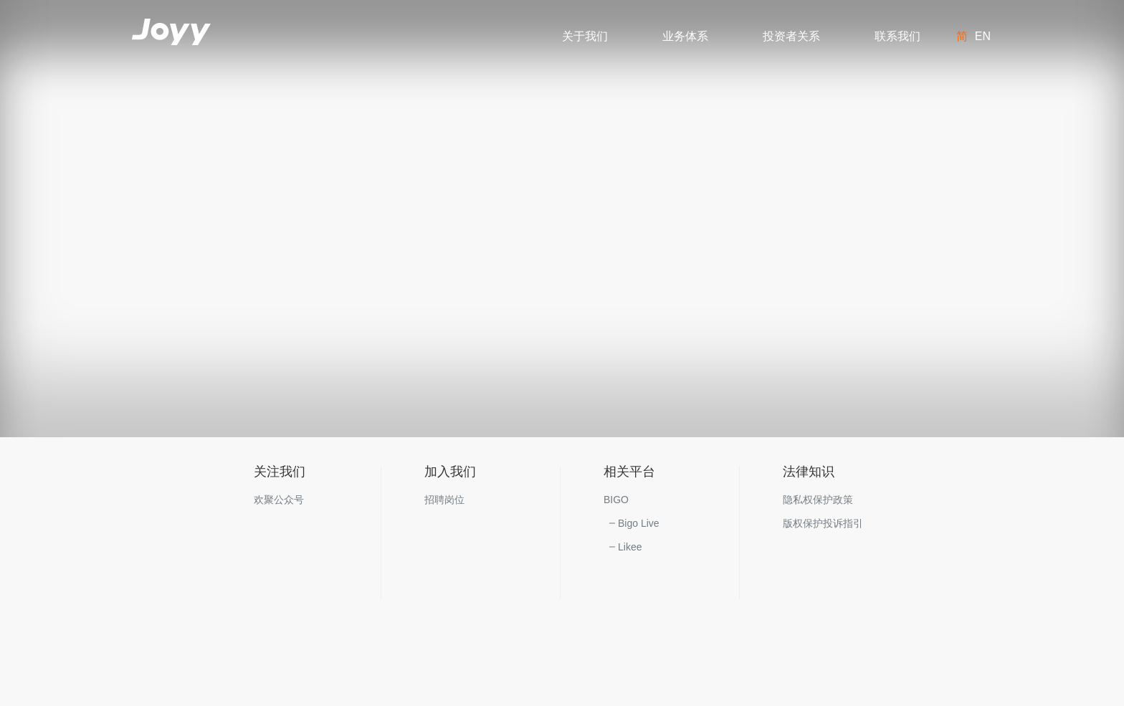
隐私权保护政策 (818, 499)
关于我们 (585, 36)
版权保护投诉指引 (823, 523)
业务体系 (685, 36)
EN (983, 36)
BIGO (616, 499)
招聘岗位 (444, 499)
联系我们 (897, 36)
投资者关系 (791, 36)
